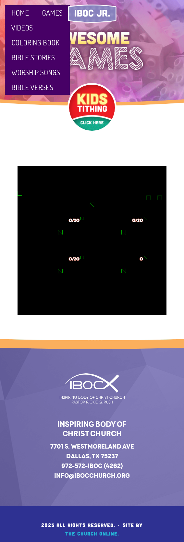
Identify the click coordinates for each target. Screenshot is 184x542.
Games (52, 12)
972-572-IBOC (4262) (92, 466)
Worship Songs (35, 72)
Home (20, 12)
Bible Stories (33, 57)
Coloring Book (35, 42)
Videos (22, 27)
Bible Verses (32, 87)
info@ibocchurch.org (92, 475)
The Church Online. (92, 533)
